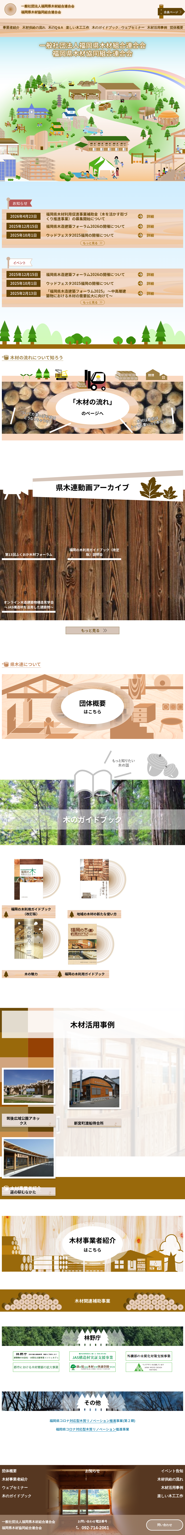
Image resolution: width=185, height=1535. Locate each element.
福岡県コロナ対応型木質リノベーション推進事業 (92, 1429)
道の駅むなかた (23, 1192)
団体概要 (176, 27)
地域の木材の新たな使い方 (97, 913)
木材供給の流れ (34, 27)
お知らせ (92, 1471)
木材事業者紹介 (15, 1479)
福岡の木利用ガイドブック (85, 973)
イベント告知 (172, 1471)
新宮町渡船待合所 (89, 1123)
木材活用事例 (157, 27)
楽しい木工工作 (77, 27)
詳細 (150, 216)
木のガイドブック (105, 27)
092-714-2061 (95, 1527)
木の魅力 (31, 973)
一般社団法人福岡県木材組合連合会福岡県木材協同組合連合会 (47, 9)
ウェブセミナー (132, 27)
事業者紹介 (11, 27)
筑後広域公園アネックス (23, 1121)
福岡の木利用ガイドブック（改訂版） (31, 911)
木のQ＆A (55, 27)
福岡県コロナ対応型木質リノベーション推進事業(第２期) (92, 1420)
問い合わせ (164, 1524)
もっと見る (90, 243)
